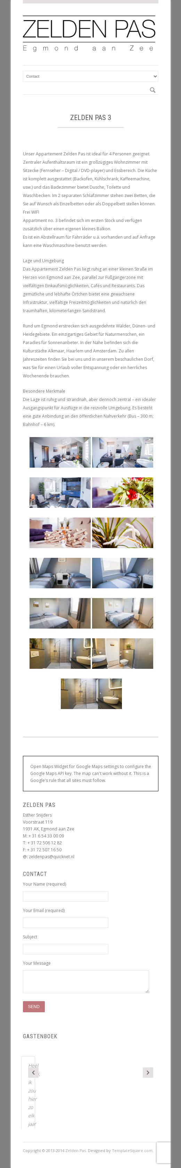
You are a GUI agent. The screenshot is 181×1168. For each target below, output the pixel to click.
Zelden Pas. (76, 1150)
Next (148, 1072)
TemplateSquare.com (132, 1150)
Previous (33, 1072)
